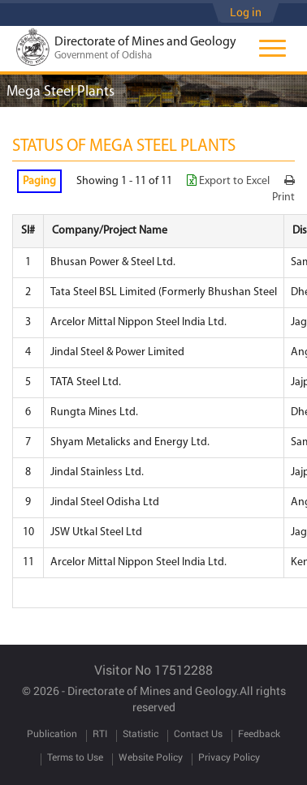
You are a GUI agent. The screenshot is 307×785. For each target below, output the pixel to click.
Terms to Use (75, 756)
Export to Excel (229, 181)
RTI (100, 733)
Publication (52, 733)
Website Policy (151, 756)
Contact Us (198, 733)
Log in (246, 11)
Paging (39, 181)
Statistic (140, 733)
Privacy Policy (229, 756)
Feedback (259, 733)
